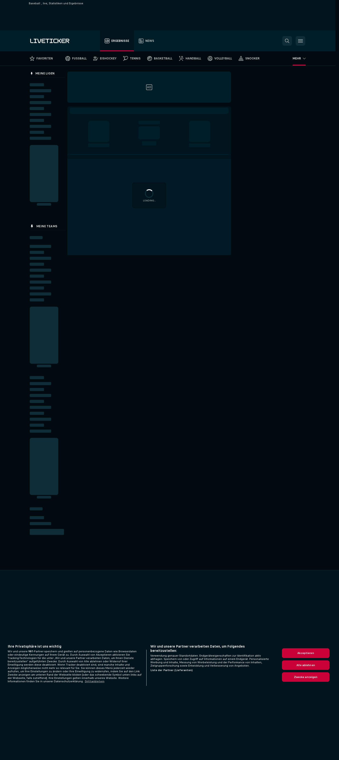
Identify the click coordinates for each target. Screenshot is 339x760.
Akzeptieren (305, 653)
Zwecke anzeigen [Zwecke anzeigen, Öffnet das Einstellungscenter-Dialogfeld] (306, 677)
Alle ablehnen (305, 665)
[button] (287, 41)
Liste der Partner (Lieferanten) (171, 670)
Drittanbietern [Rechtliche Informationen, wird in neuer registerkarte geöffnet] (94, 681)
